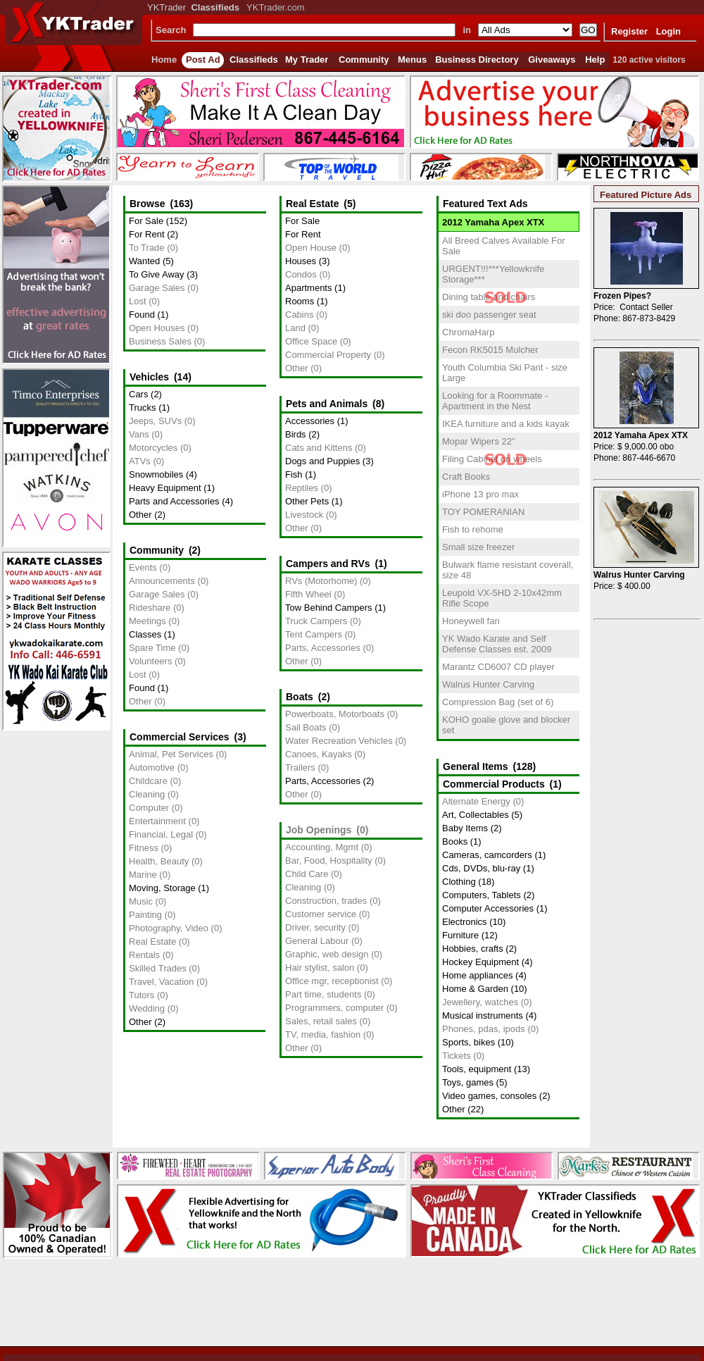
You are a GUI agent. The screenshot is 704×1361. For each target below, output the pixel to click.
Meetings (147, 621)
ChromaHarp (468, 332)
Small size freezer (478, 547)
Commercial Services (180, 736)
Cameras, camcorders (487, 855)
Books (454, 841)
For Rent (147, 234)
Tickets (456, 1055)
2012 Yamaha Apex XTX (493, 222)
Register (629, 31)
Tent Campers (313, 634)
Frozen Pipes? (622, 296)
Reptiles (301, 488)
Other (140, 514)
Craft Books (466, 476)
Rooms (299, 301)
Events (143, 567)
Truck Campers (316, 621)
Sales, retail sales (321, 1021)
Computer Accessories (488, 908)
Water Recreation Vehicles (339, 740)
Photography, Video (168, 928)
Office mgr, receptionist (332, 981)
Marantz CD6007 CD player (498, 666)
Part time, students (323, 994)
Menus (412, 59)
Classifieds (254, 59)
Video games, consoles (489, 1095)
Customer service (320, 914)
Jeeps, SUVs (155, 421)
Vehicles (149, 377)
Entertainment (157, 821)
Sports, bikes (468, 1042)
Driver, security (315, 927)
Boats (299, 696)
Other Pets (307, 501)
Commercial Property (328, 354)
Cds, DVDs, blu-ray (481, 868)
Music (141, 901)
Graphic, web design (327, 954)
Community (364, 59)
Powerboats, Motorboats (334, 714)
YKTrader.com (275, 7)
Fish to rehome (472, 529)
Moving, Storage (162, 888)
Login (668, 31)
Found (142, 314)
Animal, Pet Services (171, 754)
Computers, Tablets (481, 895)
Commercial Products (494, 784)
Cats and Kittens (318, 447)
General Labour (316, 941)
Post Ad (203, 59)
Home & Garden (475, 988)
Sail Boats (306, 727)
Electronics (464, 921)
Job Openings (318, 829)
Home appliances (477, 975)
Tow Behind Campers (328, 607)
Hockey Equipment (480, 962)
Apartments (308, 287)
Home (164, 59)
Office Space (311, 341)
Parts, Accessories (322, 647)
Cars (138, 394)
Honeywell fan (471, 621)
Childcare (148, 781)
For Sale (146, 221)
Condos (301, 274)
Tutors (141, 995)
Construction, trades (326, 900)
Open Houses (157, 328)
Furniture (460, 935)
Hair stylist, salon (319, 967)
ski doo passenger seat (489, 314)
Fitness (143, 848)
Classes (145, 634)
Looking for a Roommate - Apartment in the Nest (495, 400)
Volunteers (150, 661)
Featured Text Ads (485, 203)
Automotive (152, 767)
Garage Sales (157, 287)
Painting (145, 914)
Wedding (147, 1008)
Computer (149, 807)
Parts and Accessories (174, 501)
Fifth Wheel (308, 594)
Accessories (309, 421)
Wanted (144, 261)
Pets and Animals (326, 403)
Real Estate (152, 941)
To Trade (147, 247)
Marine (143, 874)
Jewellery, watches (480, 1002)
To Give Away (156, 274)
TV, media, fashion (322, 1034)
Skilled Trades (158, 968)
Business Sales (160, 341)
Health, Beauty (159, 861)
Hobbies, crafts (472, 948)
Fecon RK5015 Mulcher (490, 349)
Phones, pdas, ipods (483, 1029)
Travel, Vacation (161, 981)
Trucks (142, 407)
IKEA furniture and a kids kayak (506, 423)
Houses (300, 261)
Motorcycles (153, 447)
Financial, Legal (161, 834)
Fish (294, 474)
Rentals (144, 955)
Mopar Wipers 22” (478, 441)
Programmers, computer (334, 1007)
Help (595, 59)
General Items (475, 766)
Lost (137, 301)
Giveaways (551, 59)
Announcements (162, 581)
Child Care (306, 874)
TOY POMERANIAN (483, 512)
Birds (295, 434)
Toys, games (468, 1082)
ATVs (140, 461)
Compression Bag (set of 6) (497, 702)
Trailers (300, 767)
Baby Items (465, 828)
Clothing (459, 881)
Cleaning (147, 794)
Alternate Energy (476, 801)
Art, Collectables (475, 814)
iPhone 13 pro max (480, 494)
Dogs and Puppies (322, 461)
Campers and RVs (328, 563)
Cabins (299, 314)
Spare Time (152, 647)
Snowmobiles (156, 474)
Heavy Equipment (165, 488)
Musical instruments (482, 1015)
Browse (147, 203)
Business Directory (477, 59)
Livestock (304, 514)
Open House (311, 247)
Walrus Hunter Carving (488, 684)
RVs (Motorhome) (321, 581)
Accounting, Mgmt (321, 847)
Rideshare (149, 607)
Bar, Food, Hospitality (328, 860)
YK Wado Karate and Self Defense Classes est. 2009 (496, 643)
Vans (139, 434)
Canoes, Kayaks (318, 754)
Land (295, 328)
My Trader (306, 59)
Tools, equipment (476, 1069)
